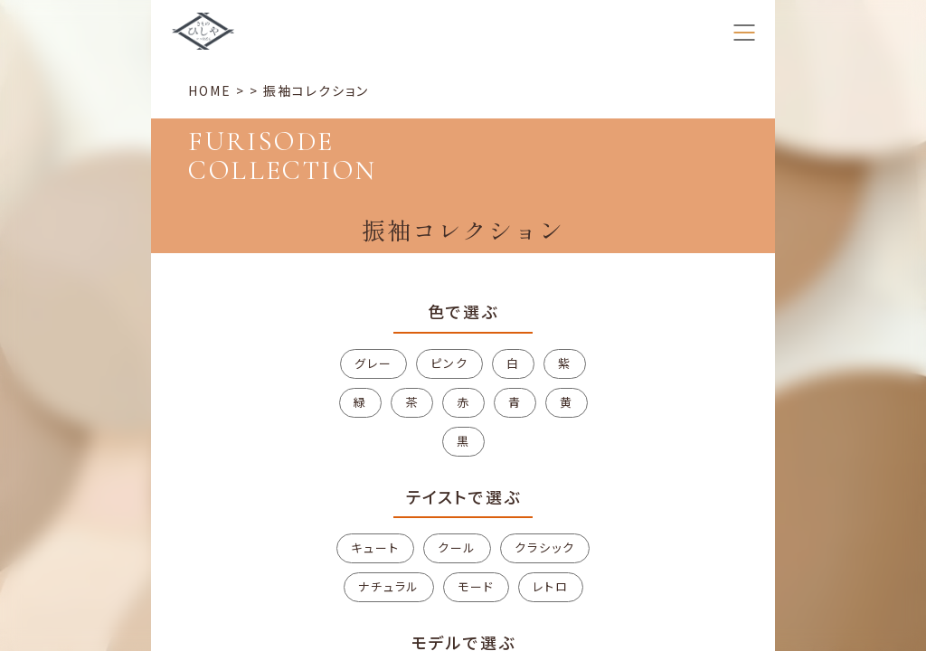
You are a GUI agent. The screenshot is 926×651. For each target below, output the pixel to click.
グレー (373, 363)
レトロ (551, 586)
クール (457, 547)
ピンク (449, 363)
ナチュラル (389, 586)
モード (476, 586)
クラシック (545, 547)
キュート (375, 547)
